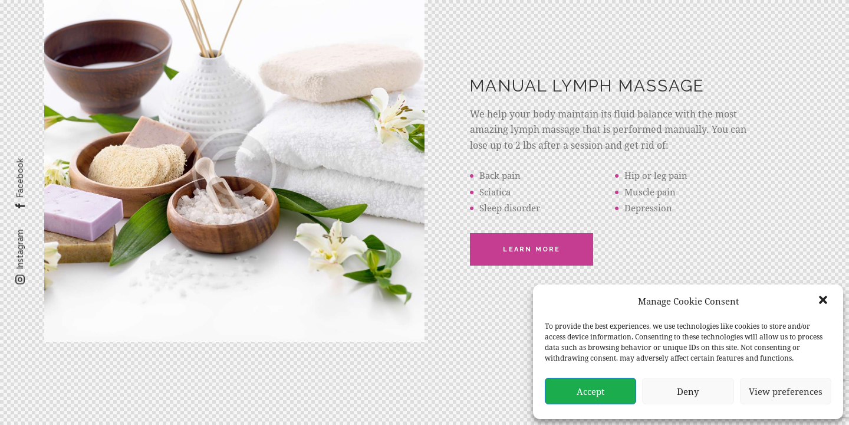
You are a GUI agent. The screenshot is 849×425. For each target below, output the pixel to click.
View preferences (785, 391)
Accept (590, 391)
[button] (824, 301)
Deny (688, 391)
